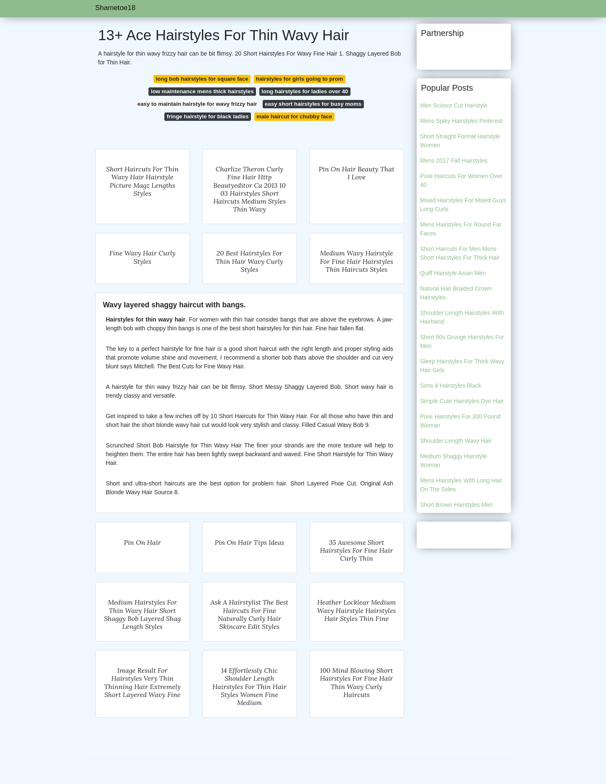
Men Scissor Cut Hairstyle (454, 105)
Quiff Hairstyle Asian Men (453, 273)
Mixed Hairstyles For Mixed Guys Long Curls (463, 204)
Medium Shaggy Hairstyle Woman (453, 460)
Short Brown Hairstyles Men (456, 504)
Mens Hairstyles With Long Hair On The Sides (461, 485)
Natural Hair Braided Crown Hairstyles (456, 293)
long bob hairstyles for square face (202, 79)
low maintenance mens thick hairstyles (202, 91)
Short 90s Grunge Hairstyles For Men (462, 341)
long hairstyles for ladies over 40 (304, 91)
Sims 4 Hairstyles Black (450, 385)
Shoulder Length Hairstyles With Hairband (462, 317)
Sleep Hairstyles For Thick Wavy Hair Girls (462, 365)
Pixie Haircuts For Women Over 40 (461, 180)
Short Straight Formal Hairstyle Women (460, 140)
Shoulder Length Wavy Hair (456, 440)
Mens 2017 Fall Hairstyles (454, 160)
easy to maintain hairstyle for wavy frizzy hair (197, 104)
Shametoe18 (115, 8)
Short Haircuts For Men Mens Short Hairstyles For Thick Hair (460, 253)
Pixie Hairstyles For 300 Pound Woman (460, 421)
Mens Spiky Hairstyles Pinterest (461, 120)
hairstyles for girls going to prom (299, 79)
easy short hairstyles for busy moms (313, 104)
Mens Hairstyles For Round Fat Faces (460, 229)
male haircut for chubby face (294, 116)
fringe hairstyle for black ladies (208, 116)
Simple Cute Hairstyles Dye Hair (462, 401)
